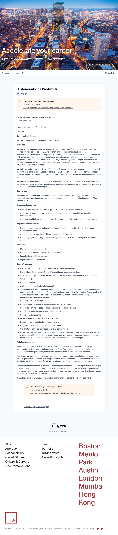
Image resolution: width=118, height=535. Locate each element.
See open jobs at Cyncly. (31, 104)
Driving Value (50, 453)
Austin (88, 470)
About (9, 444)
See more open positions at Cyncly (36, 407)
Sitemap (91, 528)
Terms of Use (79, 528)
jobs (17, 73)
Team (45, 444)
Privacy (67, 528)
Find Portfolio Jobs (17, 466)
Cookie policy (63, 431)
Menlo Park (88, 458)
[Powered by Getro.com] (59, 426)
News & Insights (52, 457)
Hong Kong (87, 498)
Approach (11, 449)
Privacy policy (53, 431)
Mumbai (91, 486)
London (90, 478)
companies (6, 73)
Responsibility (14, 453)
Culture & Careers (17, 461)
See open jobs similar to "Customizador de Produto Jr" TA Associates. (48, 108)
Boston (90, 446)
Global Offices (14, 457)
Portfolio (47, 449)
